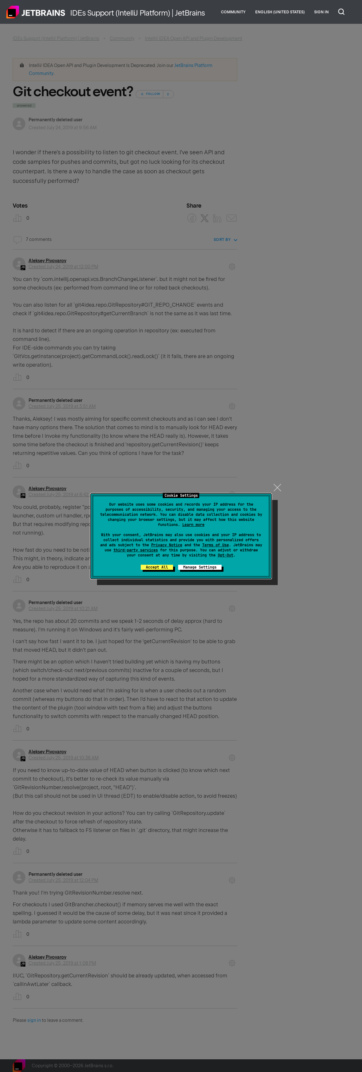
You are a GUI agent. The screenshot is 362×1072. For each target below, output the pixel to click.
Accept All (157, 567)
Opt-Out (225, 555)
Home (35, 12)
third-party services (135, 550)
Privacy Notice (166, 545)
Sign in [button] (321, 12)
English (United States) (280, 12)
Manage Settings (200, 567)
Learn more (193, 524)
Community (233, 12)
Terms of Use (215, 545)
